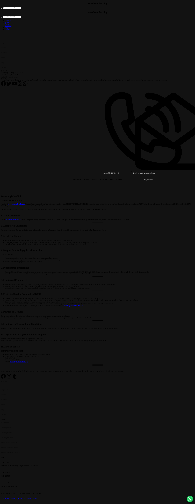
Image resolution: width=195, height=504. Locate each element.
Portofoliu (8, 26)
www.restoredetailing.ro (16, 204)
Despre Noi (8, 20)
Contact (7, 29)
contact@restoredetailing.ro (73, 305)
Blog (6, 27)
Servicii (7, 22)
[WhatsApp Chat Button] (190, 499)
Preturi (7, 24)
